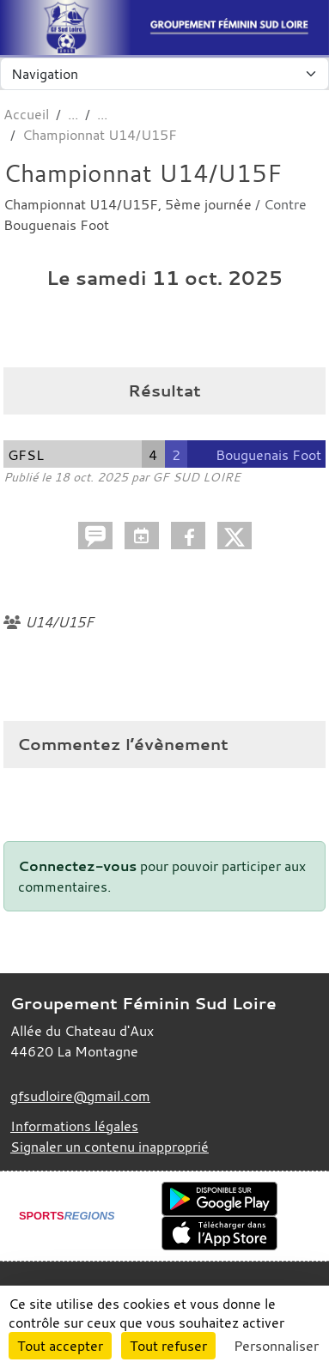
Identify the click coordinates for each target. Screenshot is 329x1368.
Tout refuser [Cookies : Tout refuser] (168, 1345)
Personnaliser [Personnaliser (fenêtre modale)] (276, 1345)
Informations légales (74, 1126)
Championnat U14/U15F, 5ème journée (129, 204)
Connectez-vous (77, 866)
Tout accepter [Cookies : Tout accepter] (60, 1345)
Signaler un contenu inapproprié (109, 1146)
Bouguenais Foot (56, 224)
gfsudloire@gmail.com (80, 1096)
